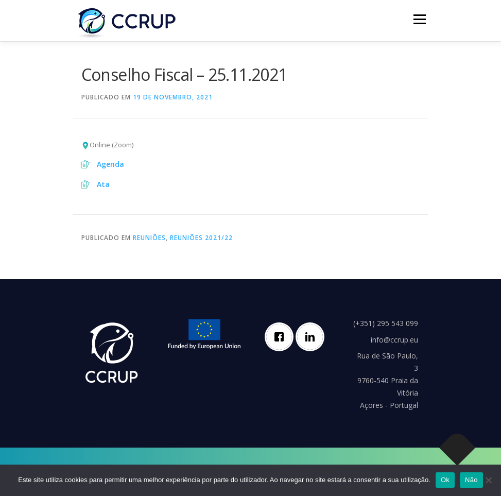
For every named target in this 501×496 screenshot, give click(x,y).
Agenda (110, 164)
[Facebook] (281, 337)
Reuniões (149, 237)
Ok (445, 480)
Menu (419, 19)
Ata (103, 184)
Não (471, 480)
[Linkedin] (312, 337)
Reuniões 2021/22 (201, 237)
